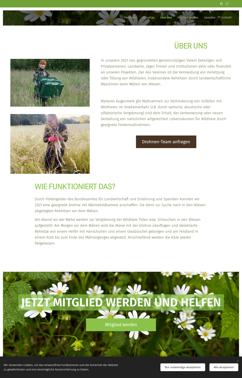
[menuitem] (203, 18)
